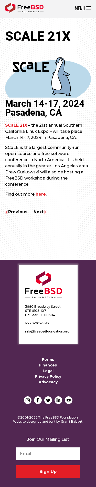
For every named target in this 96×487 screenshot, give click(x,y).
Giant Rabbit (71, 421)
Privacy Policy (48, 376)
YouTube (68, 400)
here (41, 194)
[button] (82, 9)
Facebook (38, 400)
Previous (17, 211)
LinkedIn (58, 400)
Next (39, 211)
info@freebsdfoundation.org (47, 331)
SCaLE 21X (16, 125)
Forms (48, 359)
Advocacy (48, 382)
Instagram (28, 400)
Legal (48, 371)
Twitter (48, 400)
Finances (48, 365)
